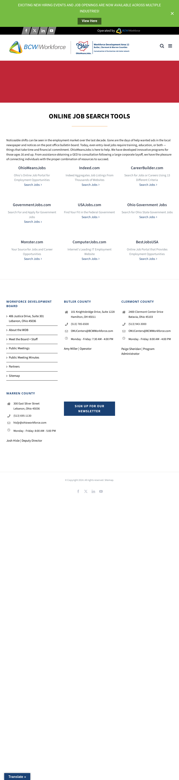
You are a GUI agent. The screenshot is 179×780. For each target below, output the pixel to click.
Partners (14, 366)
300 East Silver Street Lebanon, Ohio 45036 (26, 406)
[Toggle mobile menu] (170, 46)
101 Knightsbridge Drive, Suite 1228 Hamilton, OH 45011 (93, 314)
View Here (89, 21)
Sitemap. (109, 480)
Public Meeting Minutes (24, 357)
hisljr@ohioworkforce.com (29, 423)
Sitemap (14, 376)
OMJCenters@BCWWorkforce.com (92, 331)
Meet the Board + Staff (23, 339)
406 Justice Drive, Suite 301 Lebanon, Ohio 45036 (26, 318)
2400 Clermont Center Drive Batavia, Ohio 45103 (146, 314)
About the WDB (18, 330)
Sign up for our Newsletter (89, 409)
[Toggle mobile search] (162, 46)
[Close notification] (172, 13)
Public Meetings (19, 348)
